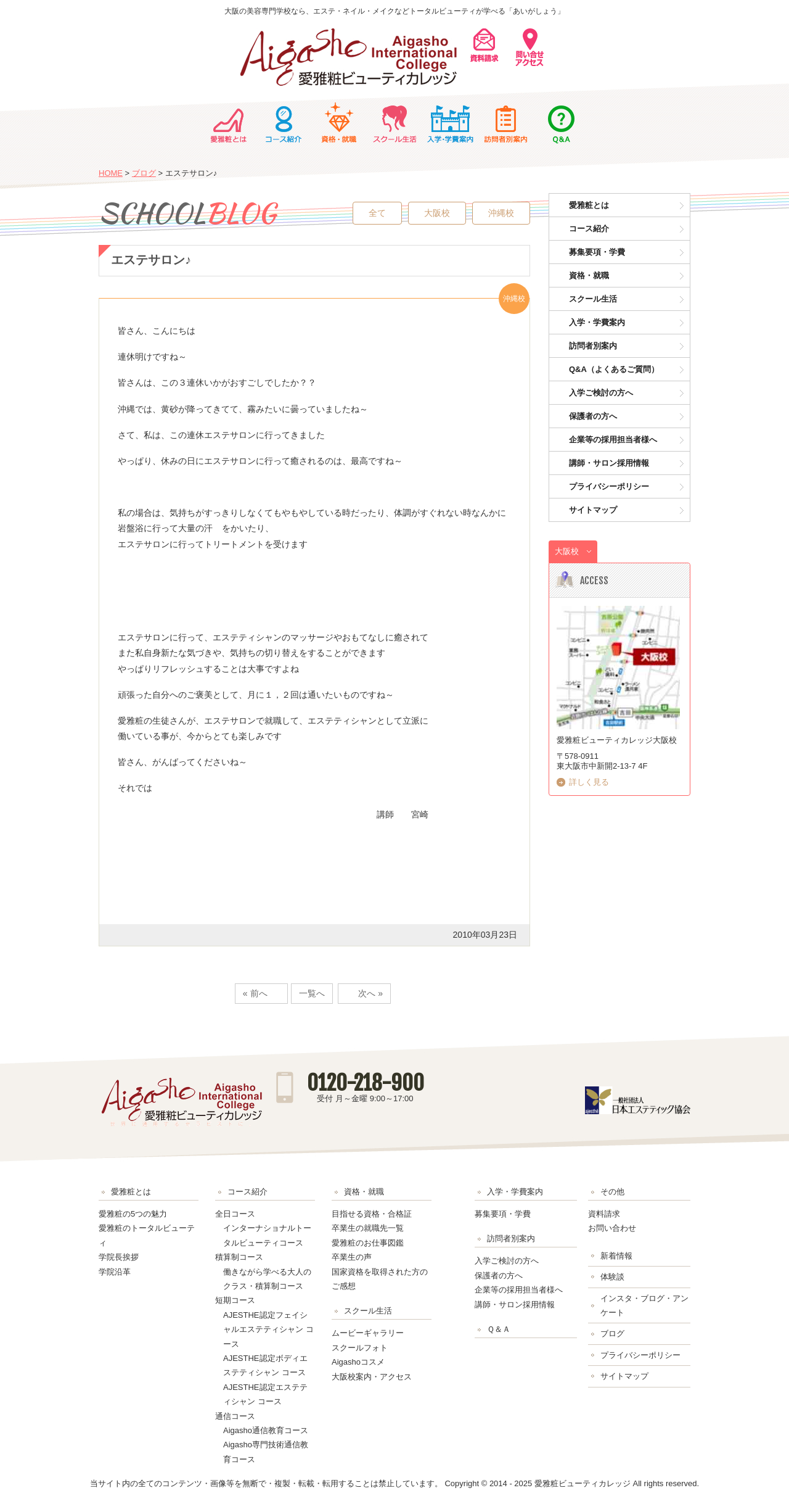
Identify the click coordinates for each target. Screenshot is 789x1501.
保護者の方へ (593, 416)
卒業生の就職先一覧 (368, 1228)
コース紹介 (283, 122)
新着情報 (616, 1255)
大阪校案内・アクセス (372, 1376)
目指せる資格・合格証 (372, 1213)
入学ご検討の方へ (601, 392)
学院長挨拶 (119, 1257)
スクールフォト (360, 1347)
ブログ (144, 173)
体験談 (612, 1276)
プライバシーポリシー (609, 486)
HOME (111, 173)
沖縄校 (501, 213)
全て (377, 213)
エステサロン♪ (151, 260)
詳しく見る (589, 782)
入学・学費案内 (450, 122)
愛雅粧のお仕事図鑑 (368, 1242)
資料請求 (604, 1213)
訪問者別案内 (505, 122)
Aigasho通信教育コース (265, 1430)
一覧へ (312, 993)
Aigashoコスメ (358, 1362)
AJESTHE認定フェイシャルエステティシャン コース (268, 1329)
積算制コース (239, 1257)
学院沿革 (115, 1271)
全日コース (235, 1213)
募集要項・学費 (597, 252)
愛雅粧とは (228, 122)
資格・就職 (339, 122)
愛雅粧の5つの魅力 (133, 1213)
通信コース (235, 1416)
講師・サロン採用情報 (609, 463)
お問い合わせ (612, 1228)
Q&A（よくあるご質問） (614, 369)
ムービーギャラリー (368, 1333)
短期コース (235, 1300)
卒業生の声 (352, 1257)
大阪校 (437, 213)
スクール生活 (394, 122)
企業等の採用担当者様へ (613, 439)
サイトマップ (593, 510)
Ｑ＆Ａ (561, 122)
